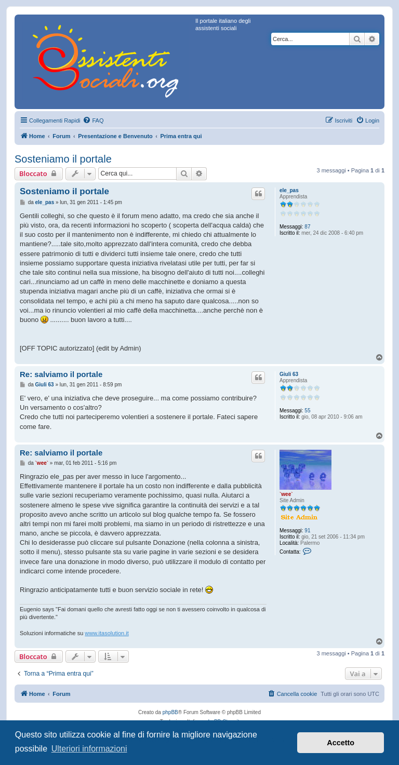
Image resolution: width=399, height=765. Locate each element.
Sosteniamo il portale (63, 159)
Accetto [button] (340, 743)
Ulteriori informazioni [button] (89, 748)
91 (307, 530)
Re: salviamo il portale (61, 374)
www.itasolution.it (106, 633)
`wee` (286, 494)
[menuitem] (93, 120)
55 (307, 410)
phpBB (170, 712)
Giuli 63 (289, 374)
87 (307, 227)
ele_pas (289, 190)
